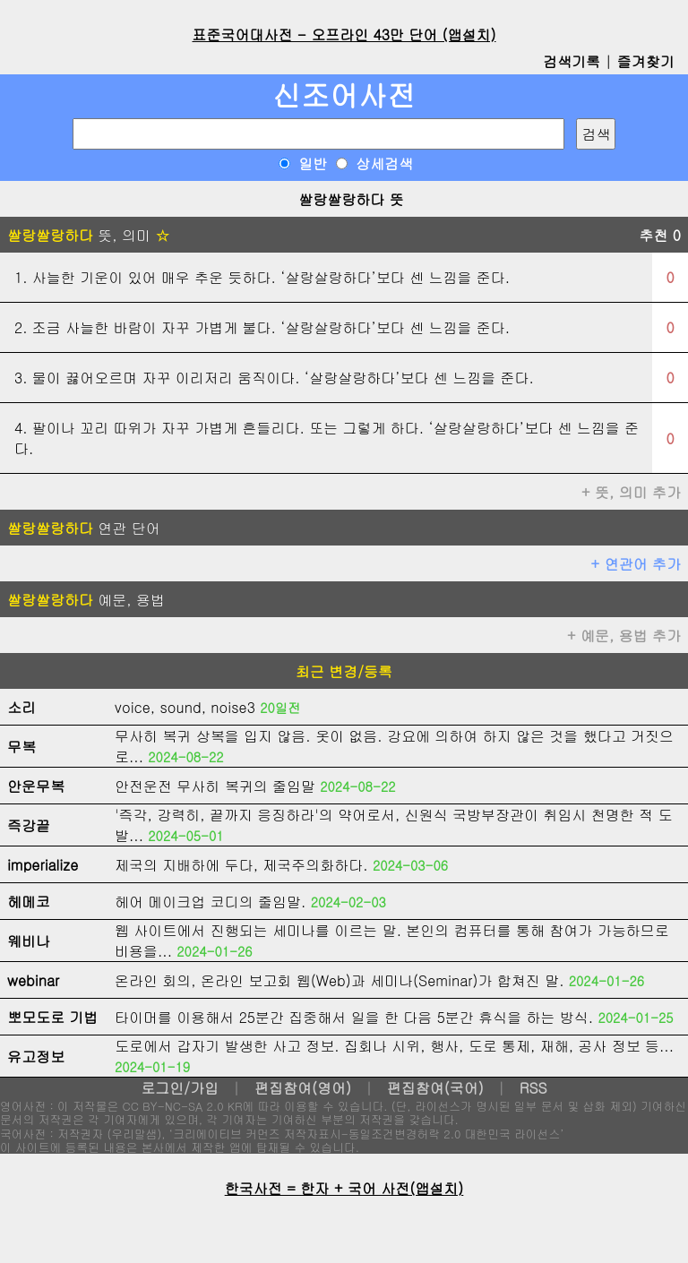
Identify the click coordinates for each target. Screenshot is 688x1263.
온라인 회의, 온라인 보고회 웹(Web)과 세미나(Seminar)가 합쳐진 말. (339, 980)
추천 (660, 235)
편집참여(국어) (435, 1088)
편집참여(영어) (302, 1088)
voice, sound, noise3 (185, 707)
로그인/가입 (180, 1088)
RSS (533, 1088)
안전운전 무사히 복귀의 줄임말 (215, 786)
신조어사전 (344, 94)
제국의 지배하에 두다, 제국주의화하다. (241, 865)
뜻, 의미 (88, 235)
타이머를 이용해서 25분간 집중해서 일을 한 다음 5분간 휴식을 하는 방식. (354, 1017)
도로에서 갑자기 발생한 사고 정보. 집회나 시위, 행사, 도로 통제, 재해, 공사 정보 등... (394, 1045)
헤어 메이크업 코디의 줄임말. (210, 901)
